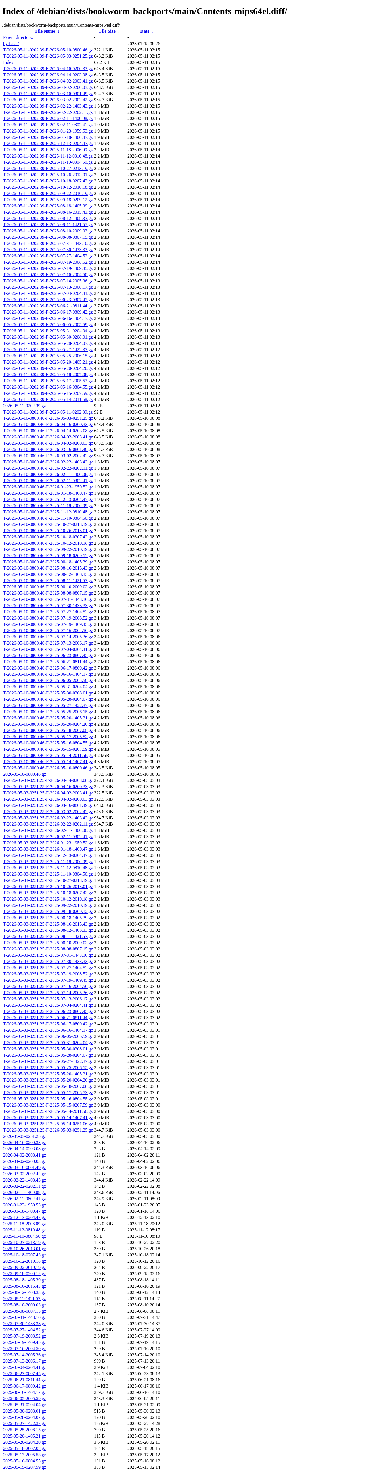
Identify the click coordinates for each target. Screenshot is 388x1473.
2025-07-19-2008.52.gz (24, 1336)
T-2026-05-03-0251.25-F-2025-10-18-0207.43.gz (48, 892)
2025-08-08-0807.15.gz (24, 1311)
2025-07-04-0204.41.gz (24, 1367)
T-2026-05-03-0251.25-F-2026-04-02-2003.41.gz (48, 792)
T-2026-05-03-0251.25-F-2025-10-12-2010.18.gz (48, 899)
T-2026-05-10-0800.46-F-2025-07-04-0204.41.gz (48, 649)
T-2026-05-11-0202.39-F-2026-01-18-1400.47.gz (48, 137)
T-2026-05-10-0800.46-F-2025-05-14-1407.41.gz (48, 761)
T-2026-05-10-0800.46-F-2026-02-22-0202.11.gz (48, 468)
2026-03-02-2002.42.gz (24, 1173)
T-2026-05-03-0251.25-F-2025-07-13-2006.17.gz (48, 998)
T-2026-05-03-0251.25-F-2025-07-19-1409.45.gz (48, 980)
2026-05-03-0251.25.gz (24, 1136)
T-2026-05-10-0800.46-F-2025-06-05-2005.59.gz (48, 680)
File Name (45, 31)
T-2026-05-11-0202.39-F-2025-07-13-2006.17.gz (48, 287)
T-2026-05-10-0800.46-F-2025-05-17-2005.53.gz (48, 736)
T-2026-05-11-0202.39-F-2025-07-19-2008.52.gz (48, 262)
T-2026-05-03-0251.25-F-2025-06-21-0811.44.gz (48, 1017)
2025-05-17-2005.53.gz (24, 1454)
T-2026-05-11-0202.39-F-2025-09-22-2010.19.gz (48, 193)
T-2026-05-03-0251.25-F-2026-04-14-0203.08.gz (48, 780)
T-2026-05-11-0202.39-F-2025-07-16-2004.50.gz (48, 274)
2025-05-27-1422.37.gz (24, 1423)
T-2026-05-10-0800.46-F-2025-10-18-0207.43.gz (48, 536)
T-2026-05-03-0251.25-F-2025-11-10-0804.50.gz (48, 874)
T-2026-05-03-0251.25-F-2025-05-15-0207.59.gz (48, 1105)
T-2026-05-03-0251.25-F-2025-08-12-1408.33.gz (48, 930)
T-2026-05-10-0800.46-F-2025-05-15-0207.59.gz (48, 749)
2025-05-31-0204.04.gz (24, 1404)
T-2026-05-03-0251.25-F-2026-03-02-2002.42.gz (48, 811)
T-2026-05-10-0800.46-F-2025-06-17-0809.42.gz (48, 668)
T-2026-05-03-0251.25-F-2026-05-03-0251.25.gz (48, 1130)
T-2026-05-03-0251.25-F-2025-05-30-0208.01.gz (48, 1048)
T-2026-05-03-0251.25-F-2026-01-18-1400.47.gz (48, 849)
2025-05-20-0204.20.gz (24, 1442)
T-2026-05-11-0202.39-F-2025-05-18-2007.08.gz (48, 374)
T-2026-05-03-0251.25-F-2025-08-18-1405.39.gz (48, 917)
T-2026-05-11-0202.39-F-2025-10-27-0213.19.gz (48, 168)
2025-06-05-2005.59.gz (24, 1398)
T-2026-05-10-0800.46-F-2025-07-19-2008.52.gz (48, 618)
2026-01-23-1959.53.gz (24, 1205)
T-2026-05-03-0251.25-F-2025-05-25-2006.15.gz (48, 1067)
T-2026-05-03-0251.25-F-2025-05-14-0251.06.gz (48, 1123)
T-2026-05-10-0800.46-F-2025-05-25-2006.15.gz (48, 711)
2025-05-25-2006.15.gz (24, 1429)
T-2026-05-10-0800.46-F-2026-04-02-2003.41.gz (48, 437)
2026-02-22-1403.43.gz (24, 1180)
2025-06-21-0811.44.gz (24, 1379)
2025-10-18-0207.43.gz (24, 1254)
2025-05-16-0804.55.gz (24, 1461)
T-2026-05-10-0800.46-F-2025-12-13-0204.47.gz (48, 499)
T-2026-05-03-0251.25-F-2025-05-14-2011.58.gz (48, 1111)
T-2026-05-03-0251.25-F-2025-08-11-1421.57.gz (48, 936)
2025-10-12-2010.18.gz (24, 1261)
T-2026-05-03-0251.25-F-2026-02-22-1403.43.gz (48, 817)
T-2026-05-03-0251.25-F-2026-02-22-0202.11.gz (48, 824)
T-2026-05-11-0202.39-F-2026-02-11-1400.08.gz (48, 118)
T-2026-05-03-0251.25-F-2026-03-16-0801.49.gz (48, 805)
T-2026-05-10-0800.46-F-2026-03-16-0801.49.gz (48, 449)
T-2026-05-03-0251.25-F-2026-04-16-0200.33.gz (48, 786)
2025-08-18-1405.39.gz (24, 1279)
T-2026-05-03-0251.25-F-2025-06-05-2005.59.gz (48, 1036)
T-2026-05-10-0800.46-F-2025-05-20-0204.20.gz (48, 724)
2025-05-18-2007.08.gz (24, 1448)
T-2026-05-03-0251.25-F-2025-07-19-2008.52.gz (48, 973)
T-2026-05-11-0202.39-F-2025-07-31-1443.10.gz (48, 243)
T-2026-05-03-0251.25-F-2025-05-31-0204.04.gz (48, 1042)
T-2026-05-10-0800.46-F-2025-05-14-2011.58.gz (48, 755)
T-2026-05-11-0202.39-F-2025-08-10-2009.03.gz (48, 230)
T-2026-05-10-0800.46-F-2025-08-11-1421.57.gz (48, 580)
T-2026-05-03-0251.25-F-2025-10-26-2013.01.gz (48, 886)
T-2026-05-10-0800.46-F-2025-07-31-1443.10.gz (48, 599)
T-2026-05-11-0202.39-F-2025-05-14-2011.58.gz (48, 399)
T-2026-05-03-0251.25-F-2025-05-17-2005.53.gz (48, 1092)
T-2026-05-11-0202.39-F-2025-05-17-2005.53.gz (48, 380)
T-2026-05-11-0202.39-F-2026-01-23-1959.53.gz (48, 131)
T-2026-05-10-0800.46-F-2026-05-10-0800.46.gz (48, 767)
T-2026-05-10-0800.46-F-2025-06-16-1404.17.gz (48, 674)
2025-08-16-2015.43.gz (24, 1286)
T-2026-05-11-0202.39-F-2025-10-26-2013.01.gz (48, 174)
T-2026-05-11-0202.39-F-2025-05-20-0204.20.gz (48, 368)
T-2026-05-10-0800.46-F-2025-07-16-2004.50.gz (48, 630)
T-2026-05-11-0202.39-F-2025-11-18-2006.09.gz (48, 149)
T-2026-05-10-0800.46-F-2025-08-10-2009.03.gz (48, 586)
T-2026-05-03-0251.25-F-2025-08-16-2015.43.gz (48, 924)
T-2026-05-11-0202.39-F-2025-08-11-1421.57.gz (48, 224)
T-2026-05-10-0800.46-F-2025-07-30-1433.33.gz (48, 605)
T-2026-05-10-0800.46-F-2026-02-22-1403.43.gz (48, 461)
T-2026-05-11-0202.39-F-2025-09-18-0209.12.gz (48, 199)
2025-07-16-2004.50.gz (24, 1348)
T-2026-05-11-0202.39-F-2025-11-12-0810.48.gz (48, 156)
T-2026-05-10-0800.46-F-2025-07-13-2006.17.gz (48, 643)
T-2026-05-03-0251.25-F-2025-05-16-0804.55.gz (48, 1098)
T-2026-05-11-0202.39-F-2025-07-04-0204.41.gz (48, 293)
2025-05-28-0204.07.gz (24, 1417)
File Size (107, 31)
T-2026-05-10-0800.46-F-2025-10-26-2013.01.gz (48, 530)
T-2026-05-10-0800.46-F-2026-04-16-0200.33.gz (48, 424)
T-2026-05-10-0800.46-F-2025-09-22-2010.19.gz (48, 549)
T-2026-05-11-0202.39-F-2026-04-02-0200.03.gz (48, 87)
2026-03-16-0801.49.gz (24, 1167)
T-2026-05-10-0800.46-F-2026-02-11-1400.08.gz (48, 474)
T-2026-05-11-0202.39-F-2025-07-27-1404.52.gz (48, 255)
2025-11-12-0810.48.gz (24, 1230)
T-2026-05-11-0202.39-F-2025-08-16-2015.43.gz (48, 212)
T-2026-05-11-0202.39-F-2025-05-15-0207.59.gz (48, 393)
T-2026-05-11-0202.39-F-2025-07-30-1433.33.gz (48, 249)
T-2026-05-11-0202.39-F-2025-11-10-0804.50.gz (48, 162)
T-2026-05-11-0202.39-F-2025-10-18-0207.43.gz (48, 181)
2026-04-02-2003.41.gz (24, 1155)
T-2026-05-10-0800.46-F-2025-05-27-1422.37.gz (48, 705)
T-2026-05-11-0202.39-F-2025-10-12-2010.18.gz (48, 187)
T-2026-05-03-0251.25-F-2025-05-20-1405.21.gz (48, 1073)
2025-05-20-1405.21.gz (24, 1436)
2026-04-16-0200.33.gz (24, 1142)
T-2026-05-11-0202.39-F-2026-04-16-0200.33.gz (48, 68)
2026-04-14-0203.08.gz (24, 1148)
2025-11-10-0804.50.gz (24, 1236)
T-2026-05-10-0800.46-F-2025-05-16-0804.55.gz (48, 742)
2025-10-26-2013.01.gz (24, 1248)
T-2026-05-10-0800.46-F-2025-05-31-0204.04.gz (48, 686)
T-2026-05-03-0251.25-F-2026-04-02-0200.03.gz (48, 799)
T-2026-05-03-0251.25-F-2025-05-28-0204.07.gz (48, 1055)
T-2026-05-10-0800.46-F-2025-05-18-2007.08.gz (48, 730)
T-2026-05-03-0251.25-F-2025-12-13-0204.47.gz (48, 855)
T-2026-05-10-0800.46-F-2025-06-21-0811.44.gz (48, 661)
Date (144, 31)
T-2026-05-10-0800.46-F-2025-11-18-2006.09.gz (48, 505)
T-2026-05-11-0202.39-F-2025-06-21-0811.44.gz (48, 305)
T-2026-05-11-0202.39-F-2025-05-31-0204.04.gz (48, 330)
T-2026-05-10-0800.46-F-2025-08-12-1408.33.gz (48, 574)
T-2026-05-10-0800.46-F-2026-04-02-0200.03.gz (48, 443)
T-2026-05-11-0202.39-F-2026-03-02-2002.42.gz (48, 99)
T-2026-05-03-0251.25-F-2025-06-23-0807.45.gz (48, 1011)
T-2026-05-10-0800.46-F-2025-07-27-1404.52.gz (48, 611)
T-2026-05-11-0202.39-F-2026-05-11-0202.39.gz (48, 412)
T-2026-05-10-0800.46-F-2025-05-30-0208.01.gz (48, 693)
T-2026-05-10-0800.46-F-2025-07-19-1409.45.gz (48, 624)
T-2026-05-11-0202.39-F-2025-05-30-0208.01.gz (48, 337)
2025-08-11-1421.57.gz (24, 1298)
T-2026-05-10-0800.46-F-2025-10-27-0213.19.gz (48, 524)
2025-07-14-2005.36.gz (24, 1354)
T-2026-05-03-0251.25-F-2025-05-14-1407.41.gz (48, 1117)
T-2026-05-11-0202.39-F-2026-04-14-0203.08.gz (48, 74)
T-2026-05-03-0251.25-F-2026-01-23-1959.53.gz (48, 842)
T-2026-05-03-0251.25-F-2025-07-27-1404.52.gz (48, 967)
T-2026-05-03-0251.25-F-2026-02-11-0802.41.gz (48, 836)
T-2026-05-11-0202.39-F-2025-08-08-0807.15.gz (48, 237)
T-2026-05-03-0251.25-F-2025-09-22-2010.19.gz (48, 905)
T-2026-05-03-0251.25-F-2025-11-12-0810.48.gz (48, 867)
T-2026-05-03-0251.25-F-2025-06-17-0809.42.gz (48, 1023)
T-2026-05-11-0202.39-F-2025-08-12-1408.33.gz (48, 218)
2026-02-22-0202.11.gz (24, 1186)
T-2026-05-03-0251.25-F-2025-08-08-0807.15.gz (48, 949)
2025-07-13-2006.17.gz (24, 1361)
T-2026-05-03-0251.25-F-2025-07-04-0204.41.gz (48, 1005)
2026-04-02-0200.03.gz (24, 1161)
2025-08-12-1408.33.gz (24, 1292)
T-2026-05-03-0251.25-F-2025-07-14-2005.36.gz (48, 992)
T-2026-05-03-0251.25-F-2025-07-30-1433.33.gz (48, 961)
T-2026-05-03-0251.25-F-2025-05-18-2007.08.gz (48, 1086)
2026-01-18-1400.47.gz (24, 1211)
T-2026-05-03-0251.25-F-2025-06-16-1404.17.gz (48, 1030)
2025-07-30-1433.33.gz (24, 1323)
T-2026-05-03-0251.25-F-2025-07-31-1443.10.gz (48, 955)
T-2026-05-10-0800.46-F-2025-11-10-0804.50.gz (48, 518)
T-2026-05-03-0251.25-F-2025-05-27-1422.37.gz (48, 1061)
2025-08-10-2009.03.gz (24, 1304)
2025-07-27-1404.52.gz (24, 1329)
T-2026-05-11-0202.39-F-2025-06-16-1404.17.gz (48, 318)
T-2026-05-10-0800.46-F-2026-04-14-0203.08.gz (48, 430)
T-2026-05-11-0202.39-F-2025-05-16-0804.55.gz (48, 387)
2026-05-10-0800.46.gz (24, 774)
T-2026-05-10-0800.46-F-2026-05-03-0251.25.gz (48, 418)
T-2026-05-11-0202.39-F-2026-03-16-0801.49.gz (48, 93)
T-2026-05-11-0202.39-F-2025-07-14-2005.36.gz (48, 280)
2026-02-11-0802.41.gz (24, 1198)
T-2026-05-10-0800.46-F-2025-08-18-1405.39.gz (48, 561)
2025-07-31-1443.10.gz (24, 1317)
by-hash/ (11, 43)
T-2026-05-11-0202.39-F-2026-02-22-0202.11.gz (48, 112)
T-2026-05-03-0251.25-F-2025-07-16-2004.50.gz (48, 986)
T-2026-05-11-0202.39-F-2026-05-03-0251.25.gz (48, 56)
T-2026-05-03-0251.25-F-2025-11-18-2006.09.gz (48, 861)
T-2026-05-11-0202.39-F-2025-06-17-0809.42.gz (48, 312)
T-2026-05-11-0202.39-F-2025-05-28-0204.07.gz (48, 343)
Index (8, 62)
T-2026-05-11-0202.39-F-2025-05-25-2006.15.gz (48, 355)
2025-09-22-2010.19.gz (24, 1267)
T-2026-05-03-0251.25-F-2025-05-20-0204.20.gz (48, 1080)
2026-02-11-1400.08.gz (24, 1192)
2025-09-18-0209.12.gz (24, 1273)
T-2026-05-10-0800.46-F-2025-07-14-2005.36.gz (48, 636)
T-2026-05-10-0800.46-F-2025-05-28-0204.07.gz (48, 699)
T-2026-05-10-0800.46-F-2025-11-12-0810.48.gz (48, 511)
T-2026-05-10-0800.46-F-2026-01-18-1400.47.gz (48, 493)
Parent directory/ (18, 37)
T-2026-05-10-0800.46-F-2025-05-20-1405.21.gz (48, 717)
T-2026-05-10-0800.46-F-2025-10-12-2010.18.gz (48, 543)
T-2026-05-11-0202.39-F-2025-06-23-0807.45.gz (48, 299)
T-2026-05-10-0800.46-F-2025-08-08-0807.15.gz (48, 593)
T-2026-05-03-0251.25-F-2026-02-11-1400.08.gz (48, 830)
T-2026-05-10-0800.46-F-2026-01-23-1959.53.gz (48, 486)
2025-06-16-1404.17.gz (24, 1392)
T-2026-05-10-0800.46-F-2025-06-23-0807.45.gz (48, 655)
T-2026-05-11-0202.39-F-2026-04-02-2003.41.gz (48, 81)
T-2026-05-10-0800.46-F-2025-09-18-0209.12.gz (48, 555)
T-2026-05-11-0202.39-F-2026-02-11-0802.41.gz (48, 124)
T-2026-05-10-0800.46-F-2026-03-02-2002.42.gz (48, 455)
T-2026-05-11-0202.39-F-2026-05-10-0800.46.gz (48, 49)
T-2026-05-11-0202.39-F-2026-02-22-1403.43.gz (48, 106)
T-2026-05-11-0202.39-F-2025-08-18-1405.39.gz (48, 205)
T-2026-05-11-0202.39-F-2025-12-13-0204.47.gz (48, 143)
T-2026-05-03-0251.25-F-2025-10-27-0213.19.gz (48, 880)
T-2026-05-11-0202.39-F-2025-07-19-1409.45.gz (48, 268)
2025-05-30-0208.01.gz (24, 1411)
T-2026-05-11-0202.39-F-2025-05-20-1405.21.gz (48, 362)
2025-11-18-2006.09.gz (24, 1223)
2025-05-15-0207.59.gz (24, 1467)
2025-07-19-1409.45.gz (24, 1342)
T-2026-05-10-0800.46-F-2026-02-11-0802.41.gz (48, 480)
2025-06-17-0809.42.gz (24, 1386)
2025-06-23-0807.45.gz (24, 1373)
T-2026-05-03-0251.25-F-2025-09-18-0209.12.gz (48, 911)
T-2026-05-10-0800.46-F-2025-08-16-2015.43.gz (48, 568)
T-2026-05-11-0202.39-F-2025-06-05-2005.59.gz (48, 324)
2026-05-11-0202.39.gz (24, 405)
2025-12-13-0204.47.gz (24, 1217)
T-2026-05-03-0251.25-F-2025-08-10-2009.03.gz (48, 942)
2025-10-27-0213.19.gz (24, 1242)
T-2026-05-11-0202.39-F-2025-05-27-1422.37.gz (48, 349)
